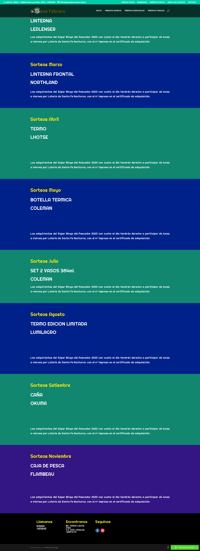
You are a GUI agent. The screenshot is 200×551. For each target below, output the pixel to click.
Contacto (192, 2)
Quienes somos (128, 2)
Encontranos (76, 521)
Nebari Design (51, 547)
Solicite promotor (157, 2)
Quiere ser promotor (176, 2)
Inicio (99, 11)
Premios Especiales (135, 11)
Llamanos (44, 521)
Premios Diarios (113, 11)
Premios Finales (156, 11)
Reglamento (142, 2)
